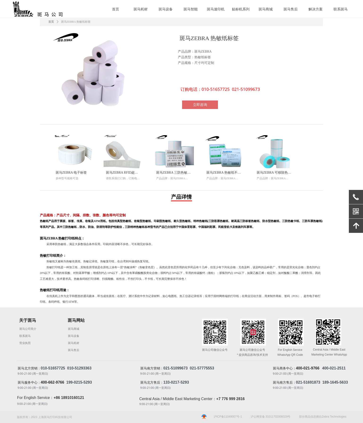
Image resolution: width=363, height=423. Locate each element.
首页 (51, 21)
